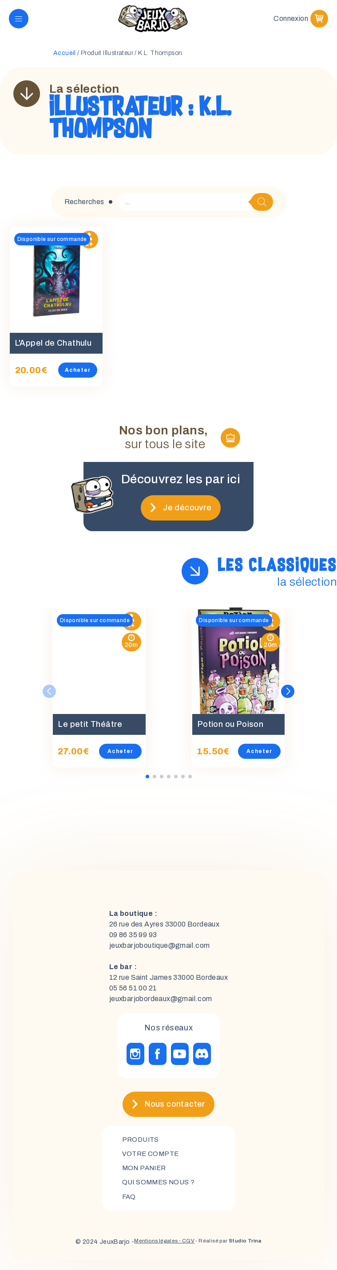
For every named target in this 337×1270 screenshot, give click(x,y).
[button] (287, 698)
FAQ (129, 1206)
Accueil (64, 60)
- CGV (183, 1252)
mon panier (146, 1176)
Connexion (291, 22)
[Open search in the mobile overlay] (195, 209)
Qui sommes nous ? (161, 1191)
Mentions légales (147, 1252)
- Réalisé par (234, 1252)
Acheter (83, 377)
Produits (142, 1146)
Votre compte (152, 1161)
